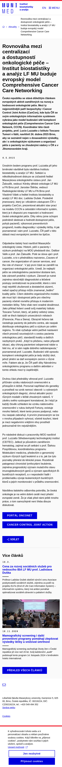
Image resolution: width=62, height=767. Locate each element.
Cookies (6, 716)
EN (44, 7)
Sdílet (13, 539)
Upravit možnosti (18, 750)
